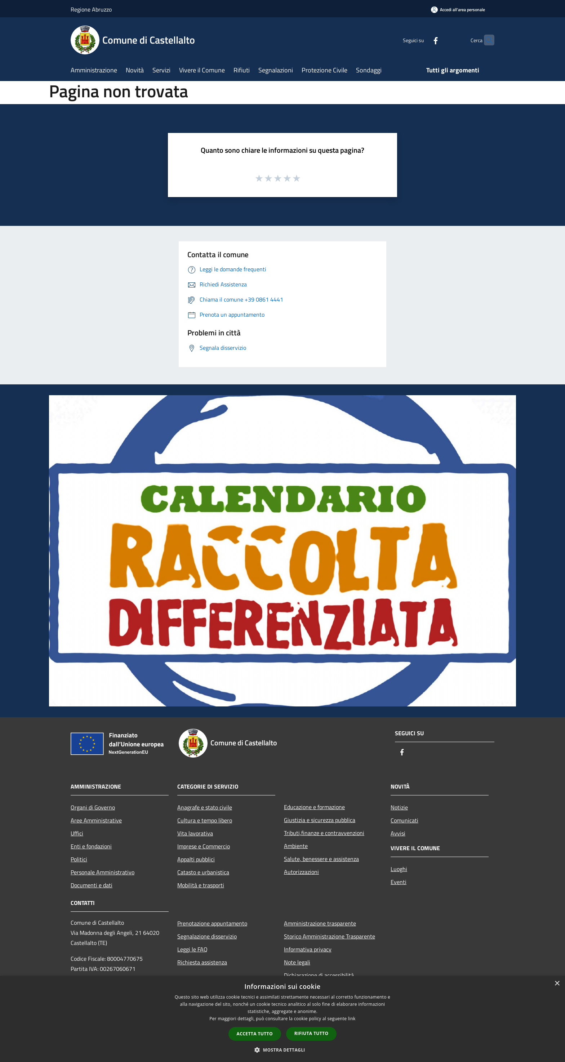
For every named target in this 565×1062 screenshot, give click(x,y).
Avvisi (398, 833)
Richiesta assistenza (202, 962)
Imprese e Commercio (203, 846)
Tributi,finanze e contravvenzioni (324, 833)
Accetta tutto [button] (255, 1034)
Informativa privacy (308, 949)
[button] (282, 1049)
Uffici (77, 833)
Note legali (297, 962)
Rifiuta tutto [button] (311, 1033)
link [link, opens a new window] (352, 1019)
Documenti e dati (91, 885)
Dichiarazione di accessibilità (319, 975)
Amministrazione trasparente (320, 923)
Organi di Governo (93, 807)
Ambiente (296, 846)
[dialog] (282, 1019)
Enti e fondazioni (91, 846)
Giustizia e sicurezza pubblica (319, 820)
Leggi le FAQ (192, 949)
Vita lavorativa (195, 833)
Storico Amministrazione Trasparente (329, 936)
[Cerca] (485, 40)
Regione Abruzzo (91, 9)
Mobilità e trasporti (200, 885)
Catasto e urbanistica (203, 872)
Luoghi (399, 869)
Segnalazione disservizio (207, 936)
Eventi (398, 882)
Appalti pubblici (196, 859)
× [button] (557, 983)
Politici (79, 859)
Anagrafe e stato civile (204, 807)
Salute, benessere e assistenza (321, 858)
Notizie (399, 807)
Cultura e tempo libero (204, 820)
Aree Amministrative (96, 820)
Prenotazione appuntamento (212, 923)
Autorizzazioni (301, 871)
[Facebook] (421, 40)
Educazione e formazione (314, 807)
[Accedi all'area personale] (458, 9)
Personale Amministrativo (102, 872)
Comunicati (404, 820)
